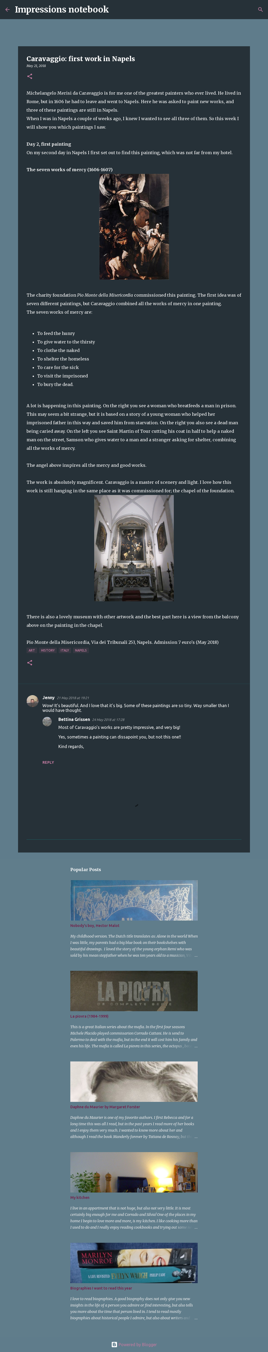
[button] (30, 76)
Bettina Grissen (74, 719)
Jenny (48, 697)
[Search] (116, 9)
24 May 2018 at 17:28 (108, 719)
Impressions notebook (62, 9)
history (48, 650)
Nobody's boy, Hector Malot (94, 925)
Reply (48, 762)
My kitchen (79, 1197)
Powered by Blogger (134, 1344)
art (32, 650)
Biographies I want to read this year (101, 1288)
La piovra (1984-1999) (89, 1016)
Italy (65, 650)
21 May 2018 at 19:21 (73, 698)
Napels (81, 650)
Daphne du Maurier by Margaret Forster (105, 1107)
